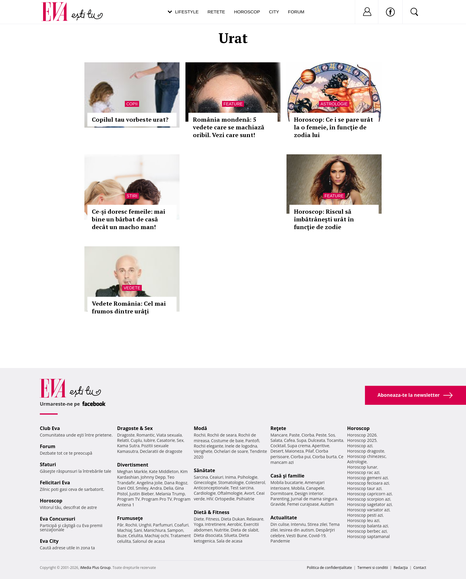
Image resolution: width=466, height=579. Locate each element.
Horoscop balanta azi (367, 526)
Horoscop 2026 (362, 435)
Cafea (289, 440)
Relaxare (255, 519)
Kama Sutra (128, 445)
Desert (276, 451)
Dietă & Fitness (211, 512)
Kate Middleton (164, 471)
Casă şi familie (287, 475)
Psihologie (248, 477)
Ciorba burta (324, 456)
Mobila (297, 488)
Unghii (145, 525)
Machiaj (124, 530)
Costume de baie (227, 440)
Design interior (309, 493)
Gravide (278, 504)
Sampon (175, 530)
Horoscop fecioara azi (368, 483)
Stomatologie (231, 482)
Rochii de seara (222, 435)
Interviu (298, 524)
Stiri (132, 195)
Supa (301, 440)
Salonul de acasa (149, 541)
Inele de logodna (241, 446)
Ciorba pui (301, 456)
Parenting (279, 499)
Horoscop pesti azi (365, 515)
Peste (321, 435)
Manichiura (155, 530)
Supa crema (298, 445)
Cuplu (136, 440)
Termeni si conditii (373, 567)
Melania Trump (170, 493)
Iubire (149, 440)
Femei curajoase (303, 504)
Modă (200, 428)
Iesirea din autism (297, 530)
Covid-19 (317, 535)
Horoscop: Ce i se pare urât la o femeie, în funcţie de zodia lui (333, 127)
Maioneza (294, 451)
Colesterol (255, 482)
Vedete (132, 287)
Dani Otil (125, 488)
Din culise (279, 524)
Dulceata (316, 440)
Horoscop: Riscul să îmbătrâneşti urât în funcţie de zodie (324, 219)
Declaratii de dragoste (161, 451)
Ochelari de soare (231, 451)
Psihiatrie (245, 499)
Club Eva (50, 428)
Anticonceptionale (211, 488)
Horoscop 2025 (362, 440)
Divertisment (132, 464)
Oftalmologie (230, 493)
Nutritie (221, 530)
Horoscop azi (359, 445)
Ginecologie (205, 482)
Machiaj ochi (156, 535)
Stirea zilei (317, 524)
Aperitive (320, 445)
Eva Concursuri (57, 518)
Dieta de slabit (244, 530)
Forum (296, 11)
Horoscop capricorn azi (369, 493)
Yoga (198, 524)
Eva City (49, 541)
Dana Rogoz (176, 483)
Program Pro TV (156, 499)
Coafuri (181, 525)
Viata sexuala (169, 435)
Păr (120, 525)
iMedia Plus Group (95, 567)
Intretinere (215, 524)
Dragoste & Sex (135, 428)
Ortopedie (224, 499)
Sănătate (204, 470)
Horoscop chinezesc (366, 456)
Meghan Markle (132, 471)
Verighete (203, 451)
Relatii (123, 440)
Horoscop (247, 11)
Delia (168, 488)
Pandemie (280, 541)
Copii (132, 103)
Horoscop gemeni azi (367, 477)
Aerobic (234, 524)
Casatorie (166, 440)
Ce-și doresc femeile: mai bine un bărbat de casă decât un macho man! (128, 219)
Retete (216, 11)
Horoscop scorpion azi (368, 499)
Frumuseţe (130, 518)
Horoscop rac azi (363, 472)
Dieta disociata (208, 535)
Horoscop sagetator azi (369, 504)
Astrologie (333, 103)
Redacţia (400, 567)
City (274, 11)
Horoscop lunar (362, 467)
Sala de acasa (229, 541)
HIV (210, 499)
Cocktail (278, 445)
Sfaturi (48, 464)
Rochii (131, 525)
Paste (294, 435)
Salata (276, 440)
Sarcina (201, 477)
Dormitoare (281, 493)
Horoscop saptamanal (368, 536)
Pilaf (310, 451)
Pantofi (252, 440)
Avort (249, 493)
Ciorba (307, 435)
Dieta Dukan (233, 519)
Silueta (230, 535)
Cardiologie (205, 493)
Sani (138, 530)
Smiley (142, 488)
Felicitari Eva (55, 482)
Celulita (135, 535)
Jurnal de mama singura (314, 499)
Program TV (128, 499)
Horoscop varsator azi (368, 510)
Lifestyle (187, 11)
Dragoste (126, 435)
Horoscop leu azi (363, 520)
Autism (327, 504)
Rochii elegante (208, 446)
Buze (122, 535)
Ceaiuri (216, 477)
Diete (199, 519)
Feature (233, 103)
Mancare (278, 435)
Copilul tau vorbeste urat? (130, 119)
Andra (156, 488)
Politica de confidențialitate (329, 567)
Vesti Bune (296, 535)
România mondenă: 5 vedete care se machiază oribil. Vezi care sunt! (228, 127)
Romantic (145, 435)
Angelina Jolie (150, 483)
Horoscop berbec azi (367, 531)
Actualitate (283, 517)
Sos (331, 435)
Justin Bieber (141, 493)
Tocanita (335, 440)
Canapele (315, 488)
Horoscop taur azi (364, 488)
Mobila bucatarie (286, 482)
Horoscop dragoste (365, 451)
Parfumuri (163, 525)
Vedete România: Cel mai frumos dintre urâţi (129, 307)
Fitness (212, 519)
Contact (419, 567)
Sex (180, 440)
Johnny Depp (153, 477)
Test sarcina (242, 488)
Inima (230, 477)
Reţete (278, 428)
